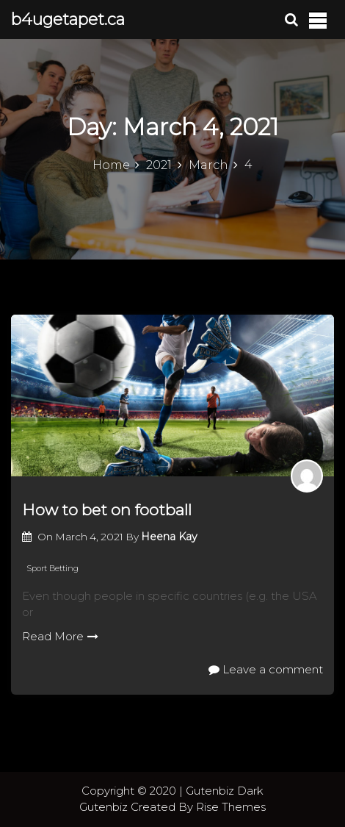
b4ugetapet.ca (68, 19)
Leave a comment (265, 669)
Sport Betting (52, 568)
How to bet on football (107, 510)
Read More (60, 636)
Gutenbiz (105, 807)
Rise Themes (231, 807)
